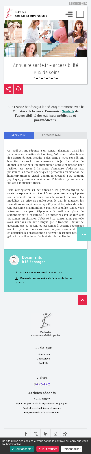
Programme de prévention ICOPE (42, 412)
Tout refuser (47, 449)
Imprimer (18, 89)
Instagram (81, 3)
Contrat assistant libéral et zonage (42, 408)
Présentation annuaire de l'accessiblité (44, 280)
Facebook (70, 3)
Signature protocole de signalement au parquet (42, 403)
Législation (44, 354)
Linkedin (78, 3)
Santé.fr (68, 111)
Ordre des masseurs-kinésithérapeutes (31, 14)
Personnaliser (72, 449)
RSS (85, 3)
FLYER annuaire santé (38, 272)
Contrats (44, 363)
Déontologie (44, 358)
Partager (8, 89)
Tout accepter (22, 449)
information (19, 135)
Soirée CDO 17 (42, 399)
